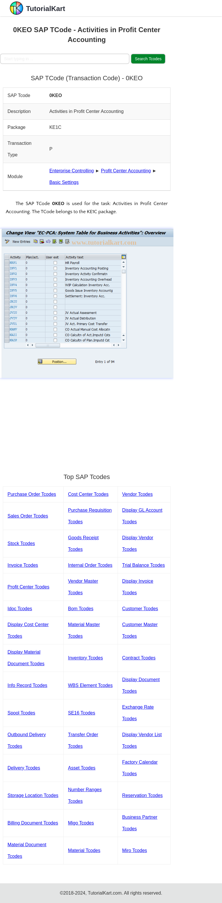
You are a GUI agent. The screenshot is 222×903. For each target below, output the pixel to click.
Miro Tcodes (134, 850)
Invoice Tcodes (23, 565)
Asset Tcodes (81, 767)
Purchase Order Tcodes (32, 494)
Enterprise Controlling (71, 170)
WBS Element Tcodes (90, 685)
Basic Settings (64, 182)
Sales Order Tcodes (28, 515)
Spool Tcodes (21, 712)
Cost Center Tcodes (88, 494)
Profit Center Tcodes (28, 586)
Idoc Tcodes (20, 608)
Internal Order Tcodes (90, 565)
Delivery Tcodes (24, 767)
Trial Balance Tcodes (143, 565)
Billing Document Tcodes (33, 822)
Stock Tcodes (21, 543)
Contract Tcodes (139, 657)
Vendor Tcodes (137, 494)
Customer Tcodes (140, 608)
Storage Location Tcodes (33, 795)
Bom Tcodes (80, 608)
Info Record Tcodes (27, 685)
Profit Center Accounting (126, 170)
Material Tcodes (84, 850)
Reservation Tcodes (142, 795)
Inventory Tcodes (85, 657)
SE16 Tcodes (81, 712)
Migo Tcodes (81, 822)
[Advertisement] (86, 422)
